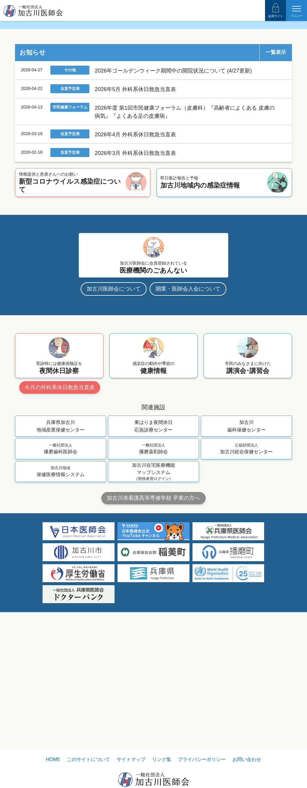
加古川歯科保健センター (246, 527)
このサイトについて (88, 759)
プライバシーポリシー (202, 759)
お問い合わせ (246, 759)
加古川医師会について (114, 390)
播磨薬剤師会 (153, 550)
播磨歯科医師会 (60, 550)
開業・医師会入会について (188, 390)
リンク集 (161, 759)
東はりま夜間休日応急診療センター (153, 527)
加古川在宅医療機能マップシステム (153, 573)
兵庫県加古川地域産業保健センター (61, 527)
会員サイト (275, 10)
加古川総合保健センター (246, 550)
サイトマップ (131, 759)
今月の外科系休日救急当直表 (60, 489)
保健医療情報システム (61, 573)
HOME (53, 759)
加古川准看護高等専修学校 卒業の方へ (153, 600)
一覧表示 (276, 154)
